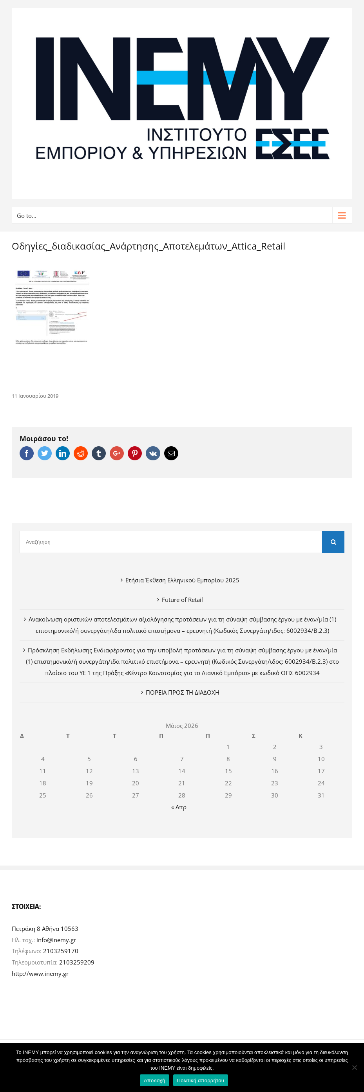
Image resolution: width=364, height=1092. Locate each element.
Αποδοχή (154, 1080)
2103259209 (76, 962)
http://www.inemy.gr (40, 973)
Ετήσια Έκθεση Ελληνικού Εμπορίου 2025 (182, 580)
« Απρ (179, 807)
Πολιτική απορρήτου (200, 1080)
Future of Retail (182, 599)
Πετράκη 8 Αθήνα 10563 (45, 928)
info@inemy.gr (56, 940)
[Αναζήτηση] (171, 542)
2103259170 (60, 951)
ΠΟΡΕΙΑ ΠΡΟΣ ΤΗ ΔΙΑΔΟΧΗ (182, 692)
